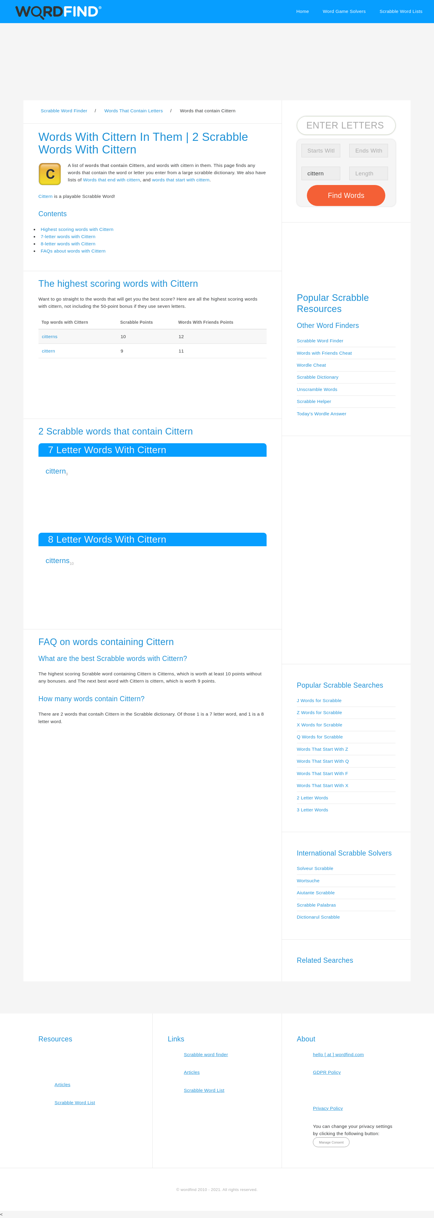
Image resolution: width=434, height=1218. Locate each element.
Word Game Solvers (344, 11)
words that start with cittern (180, 179)
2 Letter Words (313, 797)
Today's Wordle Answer (322, 413)
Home (302, 11)
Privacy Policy (328, 1108)
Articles (62, 1084)
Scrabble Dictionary (318, 377)
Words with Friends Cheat (324, 353)
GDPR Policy (327, 1072)
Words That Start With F (322, 773)
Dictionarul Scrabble (318, 917)
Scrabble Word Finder (320, 340)
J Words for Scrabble (319, 700)
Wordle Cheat (311, 365)
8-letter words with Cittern (68, 243)
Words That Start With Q (323, 761)
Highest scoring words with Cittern (77, 229)
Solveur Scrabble (315, 868)
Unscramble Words (317, 389)
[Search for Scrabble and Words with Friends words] (346, 125)
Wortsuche (308, 880)
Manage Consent (331, 1142)
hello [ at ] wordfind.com (338, 1054)
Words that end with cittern (111, 179)
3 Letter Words (313, 809)
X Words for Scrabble (320, 724)
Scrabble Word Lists (401, 11)
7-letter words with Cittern (68, 236)
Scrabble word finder (206, 1054)
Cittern (45, 196)
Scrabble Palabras (316, 904)
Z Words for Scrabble (319, 712)
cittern (48, 350)
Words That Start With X (323, 785)
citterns (49, 336)
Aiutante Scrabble (316, 892)
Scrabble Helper (314, 401)
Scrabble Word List (74, 1102)
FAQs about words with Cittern (73, 250)
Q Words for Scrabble (320, 736)
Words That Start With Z (322, 749)
